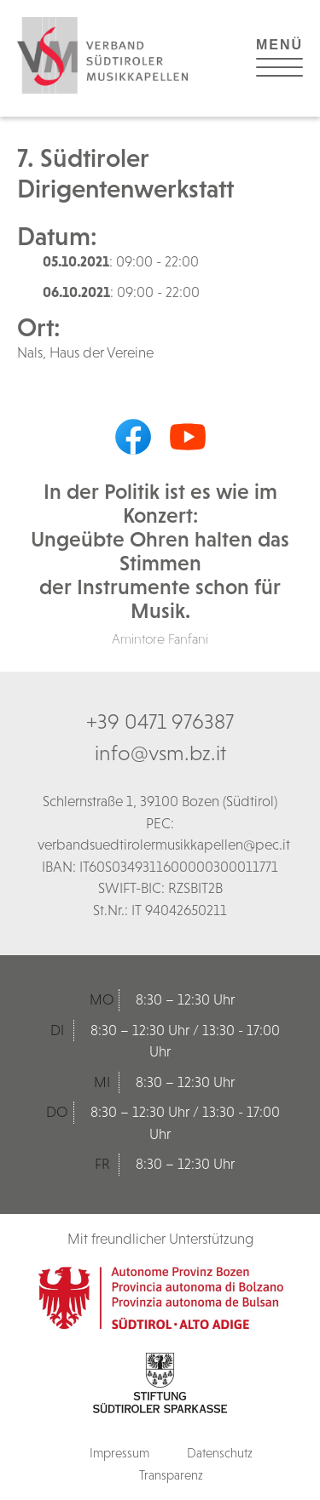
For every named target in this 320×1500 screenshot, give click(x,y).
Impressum (119, 1453)
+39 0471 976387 (160, 721)
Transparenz (171, 1475)
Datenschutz (220, 1453)
